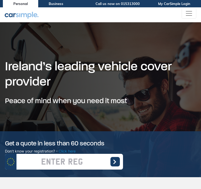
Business (56, 4)
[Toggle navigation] (189, 13)
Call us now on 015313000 (122, 4)
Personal (20, 4)
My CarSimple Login (178, 4)
